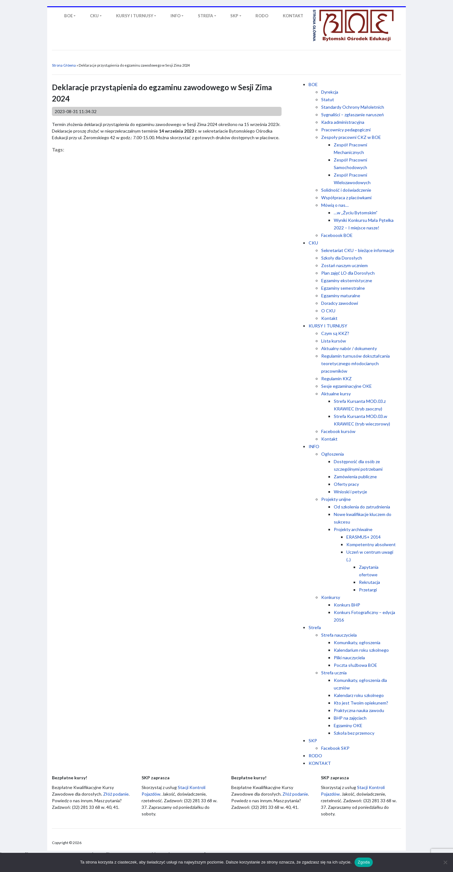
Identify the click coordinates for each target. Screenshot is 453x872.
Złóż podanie (116, 794)
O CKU (328, 310)
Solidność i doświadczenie (346, 190)
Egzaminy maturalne (340, 295)
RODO (315, 755)
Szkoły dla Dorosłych (341, 258)
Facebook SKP (335, 748)
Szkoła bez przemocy (354, 733)
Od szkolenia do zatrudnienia (362, 506)
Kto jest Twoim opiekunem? (361, 702)
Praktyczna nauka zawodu (359, 710)
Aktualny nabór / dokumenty (349, 348)
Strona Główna (64, 65)
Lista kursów (333, 340)
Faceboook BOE (337, 235)
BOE (313, 84)
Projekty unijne (336, 499)
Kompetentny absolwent (371, 544)
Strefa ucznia (334, 672)
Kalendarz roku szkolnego (359, 695)
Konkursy (330, 597)
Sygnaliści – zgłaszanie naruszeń (352, 114)
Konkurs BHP (347, 604)
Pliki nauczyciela (349, 657)
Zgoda (364, 862)
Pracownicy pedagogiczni (346, 129)
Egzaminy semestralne (343, 288)
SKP (313, 740)
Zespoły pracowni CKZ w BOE (351, 137)
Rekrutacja (369, 582)
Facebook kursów (338, 431)
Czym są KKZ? (335, 333)
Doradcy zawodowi (339, 303)
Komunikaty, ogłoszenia (357, 642)
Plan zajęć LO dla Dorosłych (348, 273)
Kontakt (329, 318)
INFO (314, 446)
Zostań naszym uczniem (344, 265)
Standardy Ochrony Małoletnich (352, 107)
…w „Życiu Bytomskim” (356, 212)
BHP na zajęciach (350, 718)
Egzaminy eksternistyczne (346, 280)
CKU (313, 242)
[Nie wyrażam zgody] (445, 862)
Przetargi (368, 589)
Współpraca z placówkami (346, 197)
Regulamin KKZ (336, 378)
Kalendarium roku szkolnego (361, 650)
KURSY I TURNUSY (328, 325)
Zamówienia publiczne (355, 476)
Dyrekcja (329, 92)
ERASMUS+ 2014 (363, 537)
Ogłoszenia (332, 454)
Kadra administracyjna (342, 122)
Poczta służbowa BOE (355, 665)
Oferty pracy (346, 484)
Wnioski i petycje (350, 491)
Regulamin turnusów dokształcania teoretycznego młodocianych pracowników (355, 363)
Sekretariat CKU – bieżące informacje (357, 250)
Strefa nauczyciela (339, 635)
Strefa (315, 627)
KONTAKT (320, 763)
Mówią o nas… (335, 205)
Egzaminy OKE (348, 725)
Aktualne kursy (336, 393)
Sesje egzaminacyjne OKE (346, 386)
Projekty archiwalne (353, 529)
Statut (327, 99)
